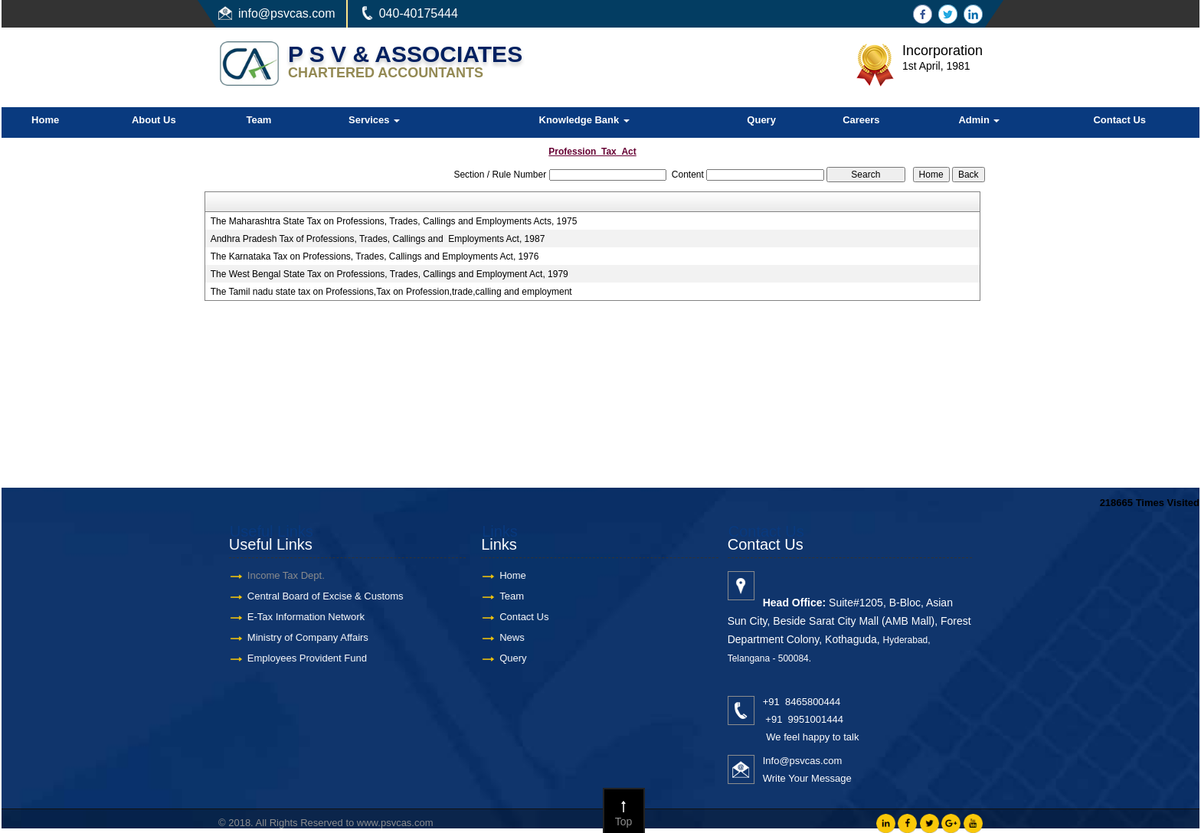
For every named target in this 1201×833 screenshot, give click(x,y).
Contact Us (1119, 120)
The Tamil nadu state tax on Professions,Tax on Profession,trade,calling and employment (391, 291)
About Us (154, 120)
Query (761, 120)
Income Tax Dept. (275, 575)
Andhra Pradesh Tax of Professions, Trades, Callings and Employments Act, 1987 (378, 239)
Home (45, 120)
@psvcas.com (296, 13)
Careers (861, 120)
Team (258, 120)
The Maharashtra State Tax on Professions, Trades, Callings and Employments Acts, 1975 (394, 221)
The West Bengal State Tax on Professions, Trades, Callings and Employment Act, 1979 (389, 274)
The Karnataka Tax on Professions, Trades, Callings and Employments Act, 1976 (375, 256)
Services (374, 120)
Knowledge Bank (584, 120)
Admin (979, 120)
